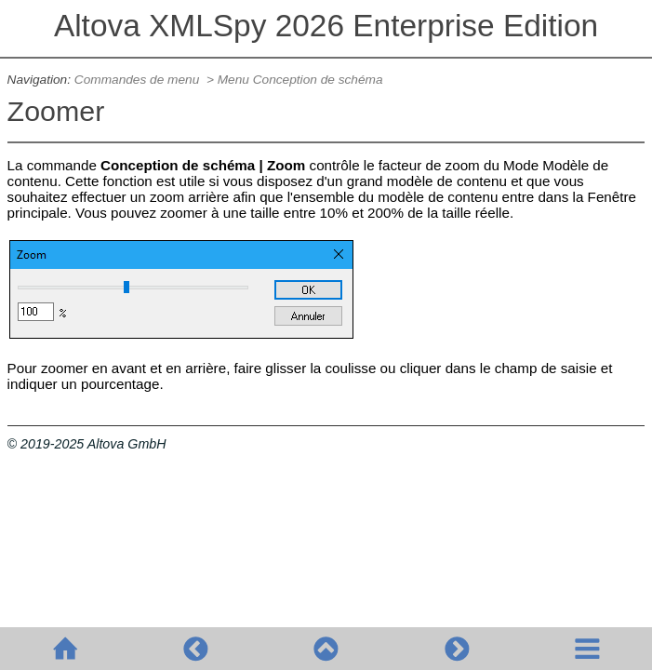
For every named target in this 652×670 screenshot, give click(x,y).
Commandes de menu (138, 80)
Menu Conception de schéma (300, 80)
